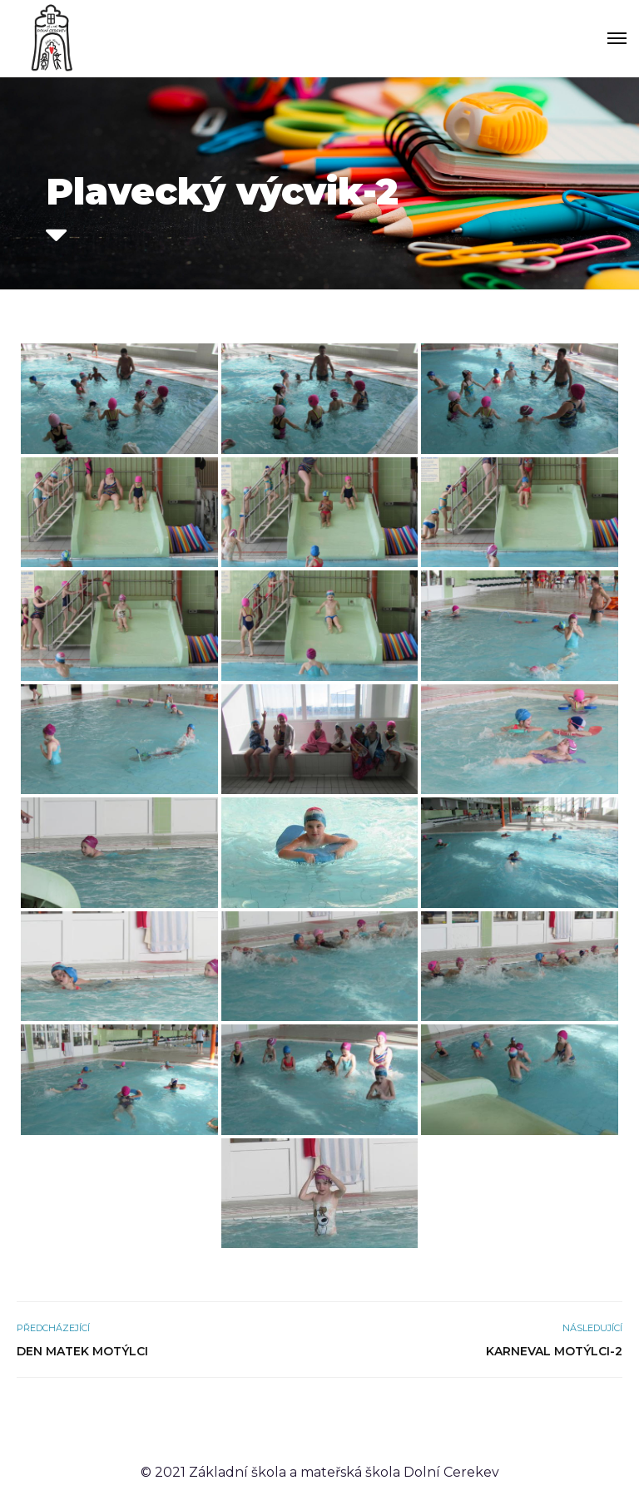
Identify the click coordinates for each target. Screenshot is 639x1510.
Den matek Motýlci (82, 1351)
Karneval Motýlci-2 (554, 1351)
